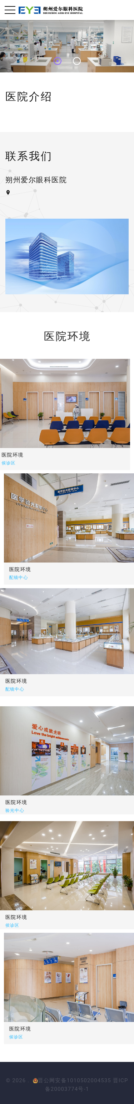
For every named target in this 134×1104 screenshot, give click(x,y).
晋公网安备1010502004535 (72, 1080)
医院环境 (114, 569)
